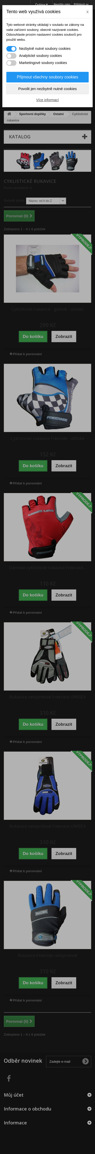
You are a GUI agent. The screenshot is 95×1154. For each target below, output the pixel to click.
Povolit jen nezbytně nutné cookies (47, 89)
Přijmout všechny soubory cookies (47, 77)
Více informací (47, 100)
